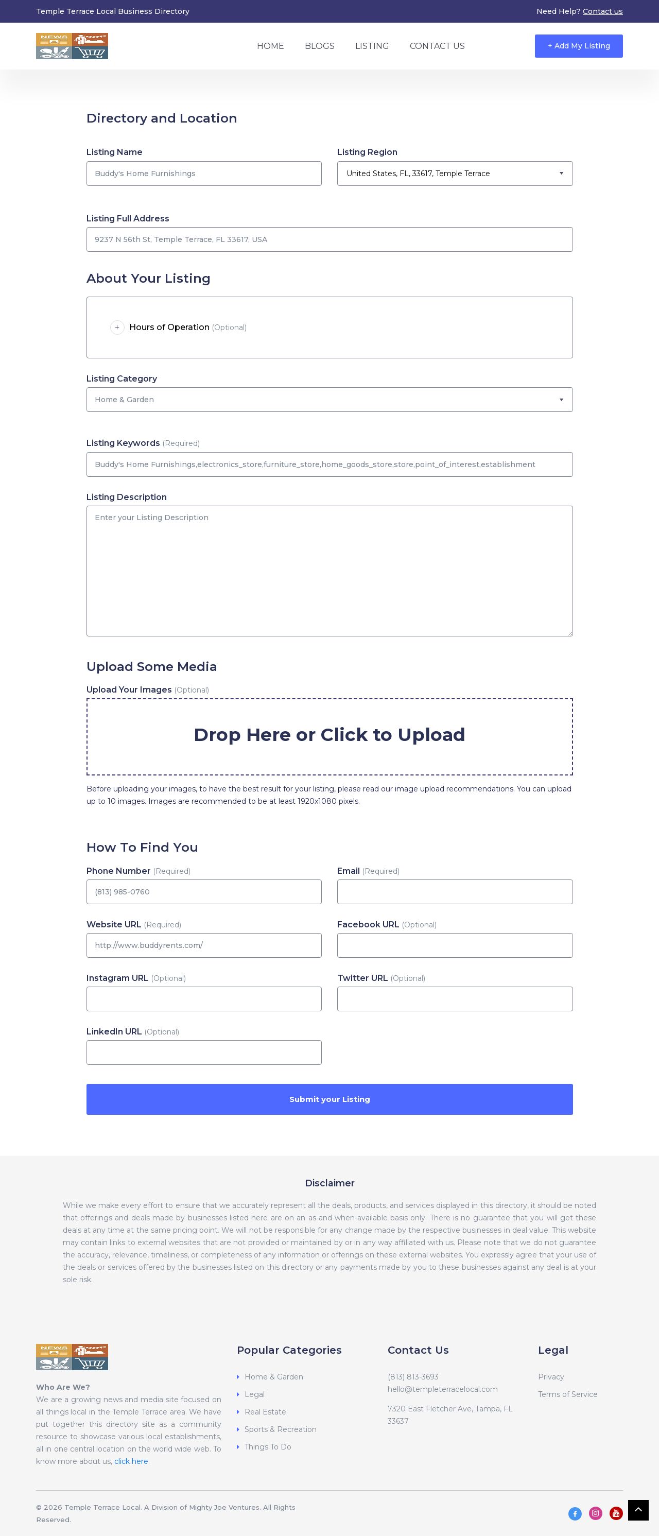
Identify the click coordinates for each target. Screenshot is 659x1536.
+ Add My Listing (579, 45)
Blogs (320, 46)
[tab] (329, 327)
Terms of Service (568, 1394)
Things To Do (268, 1447)
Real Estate (265, 1412)
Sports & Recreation (281, 1429)
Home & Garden (274, 1377)
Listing (372, 46)
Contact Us (437, 46)
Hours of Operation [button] (178, 327)
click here (131, 1461)
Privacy (551, 1377)
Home (270, 46)
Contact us (603, 11)
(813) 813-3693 (413, 1377)
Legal (255, 1394)
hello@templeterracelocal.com (443, 1389)
